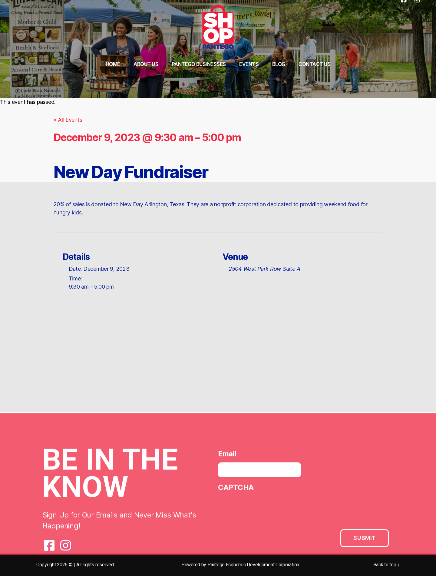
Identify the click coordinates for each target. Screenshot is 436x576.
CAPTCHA (236, 489)
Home (113, 64)
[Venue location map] (218, 359)
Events (249, 64)
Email (227, 455)
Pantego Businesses (199, 64)
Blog (278, 64)
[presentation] (264, 509)
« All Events (68, 120)
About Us (146, 64)
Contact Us (314, 64)
